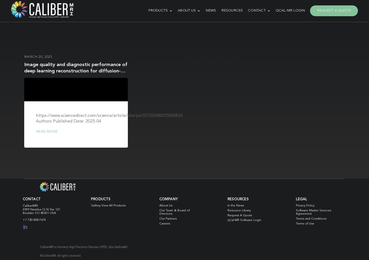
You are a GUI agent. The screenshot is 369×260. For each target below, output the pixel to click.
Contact (256, 10)
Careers (164, 223)
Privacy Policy (305, 204)
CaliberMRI (30, 205)
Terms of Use (305, 223)
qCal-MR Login (289, 10)
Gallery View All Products (108, 204)
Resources (231, 10)
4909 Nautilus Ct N (36, 208)
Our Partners (168, 218)
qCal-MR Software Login (244, 219)
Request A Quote (333, 10)
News (210, 10)
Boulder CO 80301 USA (39, 212)
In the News (236, 204)
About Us (186, 10)
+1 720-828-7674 (34, 219)
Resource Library (239, 209)
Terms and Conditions (311, 218)
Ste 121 (55, 208)
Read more (47, 131)
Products (157, 10)
